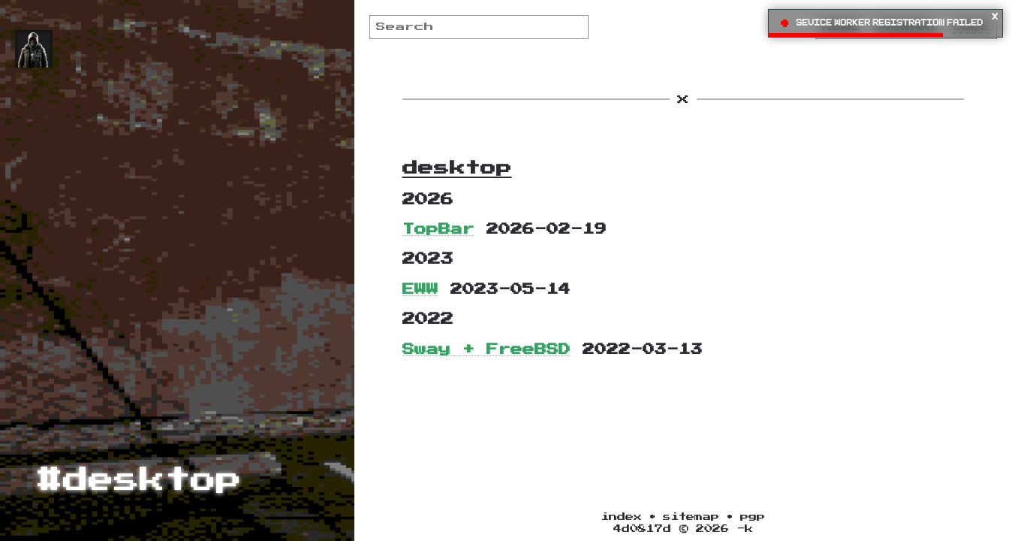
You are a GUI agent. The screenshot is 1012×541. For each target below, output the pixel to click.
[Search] (479, 27)
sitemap (691, 516)
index (621, 516)
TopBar (438, 229)
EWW (420, 289)
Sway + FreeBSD (486, 349)
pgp (752, 516)
